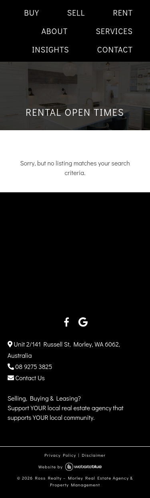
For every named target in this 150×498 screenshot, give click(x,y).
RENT (123, 12)
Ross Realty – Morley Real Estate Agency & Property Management (84, 481)
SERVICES (114, 31)
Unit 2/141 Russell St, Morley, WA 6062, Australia (64, 349)
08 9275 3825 (30, 366)
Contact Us (26, 377)
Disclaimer (94, 455)
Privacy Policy (60, 455)
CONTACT (115, 49)
